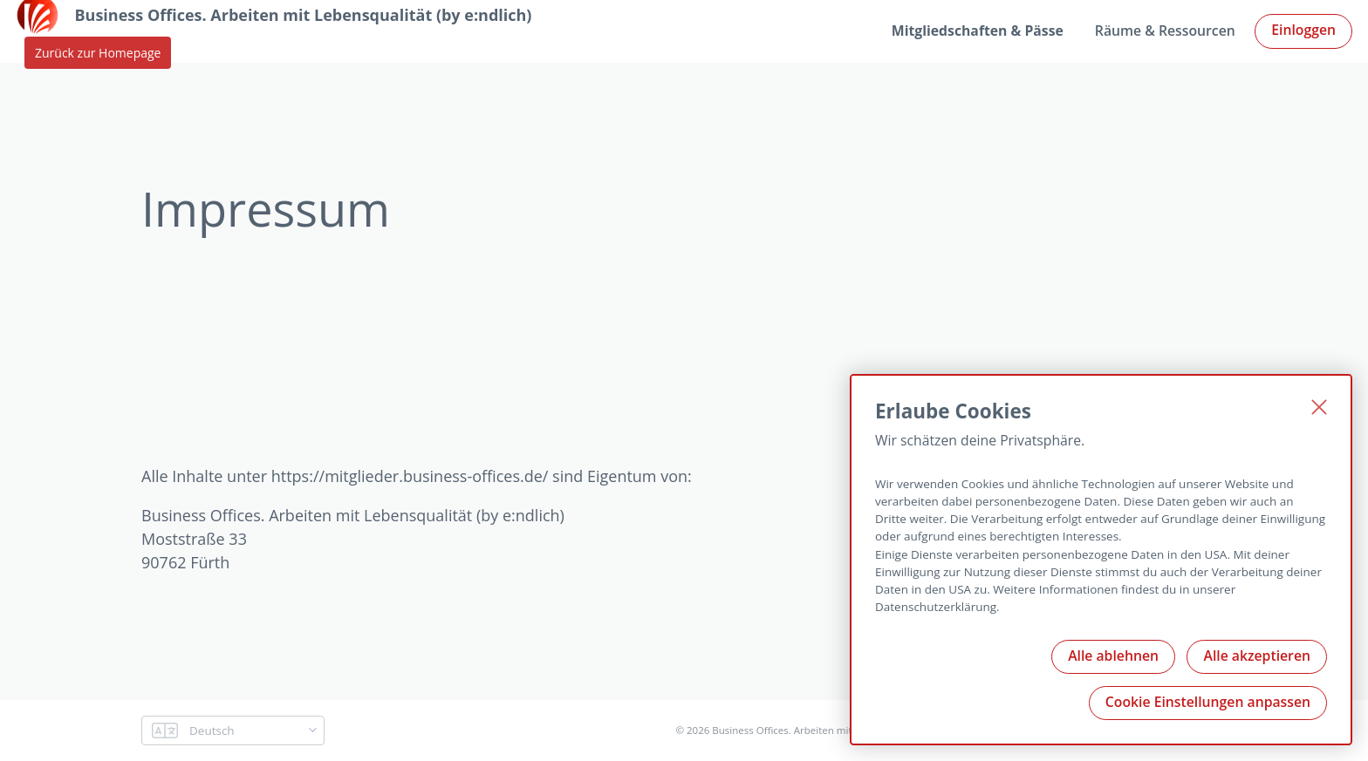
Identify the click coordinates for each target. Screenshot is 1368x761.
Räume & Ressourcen (1165, 30)
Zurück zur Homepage (98, 52)
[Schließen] (1319, 407)
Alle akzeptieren (1256, 655)
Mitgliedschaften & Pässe (978, 30)
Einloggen (1303, 29)
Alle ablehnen (1113, 655)
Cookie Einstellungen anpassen (1207, 701)
